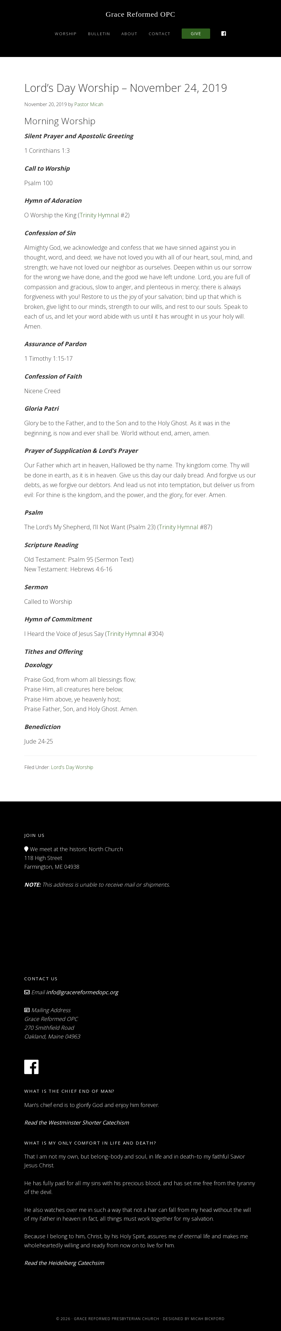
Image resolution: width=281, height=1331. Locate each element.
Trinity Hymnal (99, 215)
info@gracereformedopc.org (82, 992)
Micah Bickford (208, 1318)
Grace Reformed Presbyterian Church (116, 1318)
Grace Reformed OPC (140, 14)
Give (196, 33)
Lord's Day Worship (72, 767)
